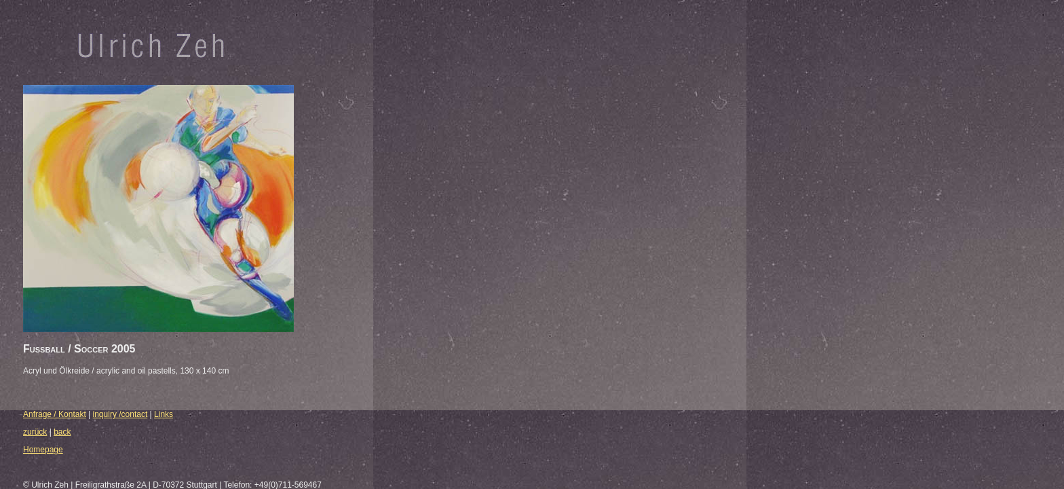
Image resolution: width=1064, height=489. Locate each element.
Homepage (43, 449)
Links (163, 414)
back (62, 432)
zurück (35, 432)
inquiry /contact (120, 414)
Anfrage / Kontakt (54, 414)
